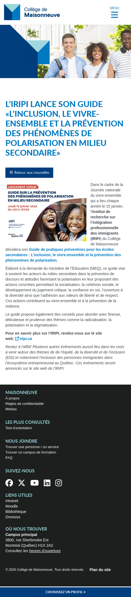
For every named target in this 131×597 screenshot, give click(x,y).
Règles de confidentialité (24, 404)
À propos (12, 398)
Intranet (11, 501)
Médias (11, 409)
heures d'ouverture (45, 551)
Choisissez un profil (66, 592)
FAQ (8, 458)
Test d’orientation (18, 428)
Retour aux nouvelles (29, 173)
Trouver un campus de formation (30, 452)
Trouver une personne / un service (32, 447)
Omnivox (12, 517)
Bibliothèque (15, 511)
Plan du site (100, 570)
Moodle (11, 506)
